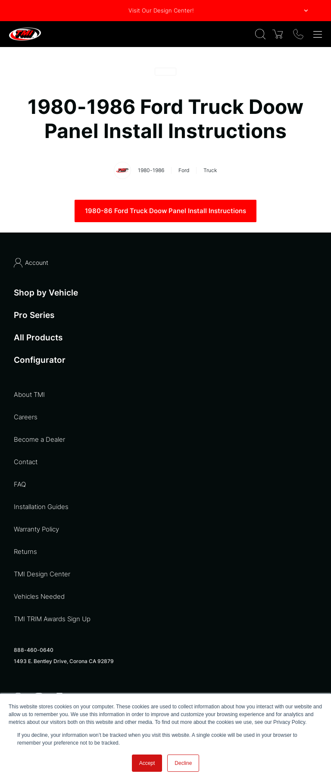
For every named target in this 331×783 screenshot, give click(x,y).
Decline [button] (183, 763)
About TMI (29, 394)
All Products (38, 338)
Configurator (40, 360)
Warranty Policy (36, 529)
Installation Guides (41, 507)
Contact (25, 462)
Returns (25, 551)
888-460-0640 (33, 650)
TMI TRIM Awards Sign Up (52, 619)
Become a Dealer (39, 439)
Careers (25, 417)
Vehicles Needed (39, 596)
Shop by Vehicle (46, 293)
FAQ (20, 484)
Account (31, 262)
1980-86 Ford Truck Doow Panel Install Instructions (165, 211)
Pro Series (34, 315)
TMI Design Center (42, 574)
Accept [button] (147, 763)
